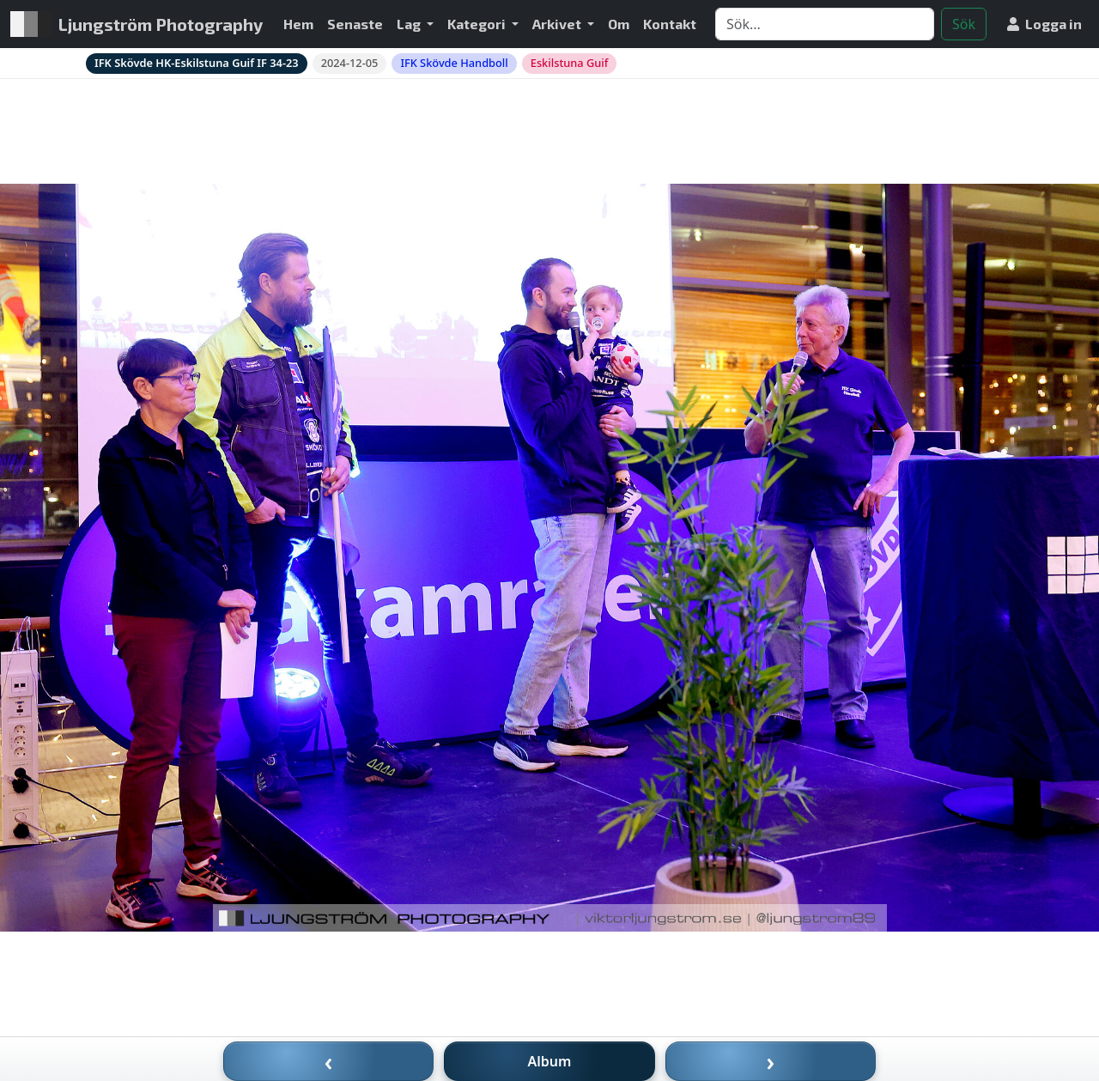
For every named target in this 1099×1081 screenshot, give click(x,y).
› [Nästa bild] (771, 1061)
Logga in (1044, 23)
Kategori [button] (477, 23)
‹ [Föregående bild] (329, 1061)
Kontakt (669, 23)
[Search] (824, 24)
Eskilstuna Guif (570, 62)
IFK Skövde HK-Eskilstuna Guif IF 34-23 (196, 62)
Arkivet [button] (558, 23)
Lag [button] (410, 23)
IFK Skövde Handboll (453, 62)
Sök (963, 24)
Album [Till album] (550, 1061)
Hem (298, 23)
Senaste (355, 23)
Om (618, 23)
